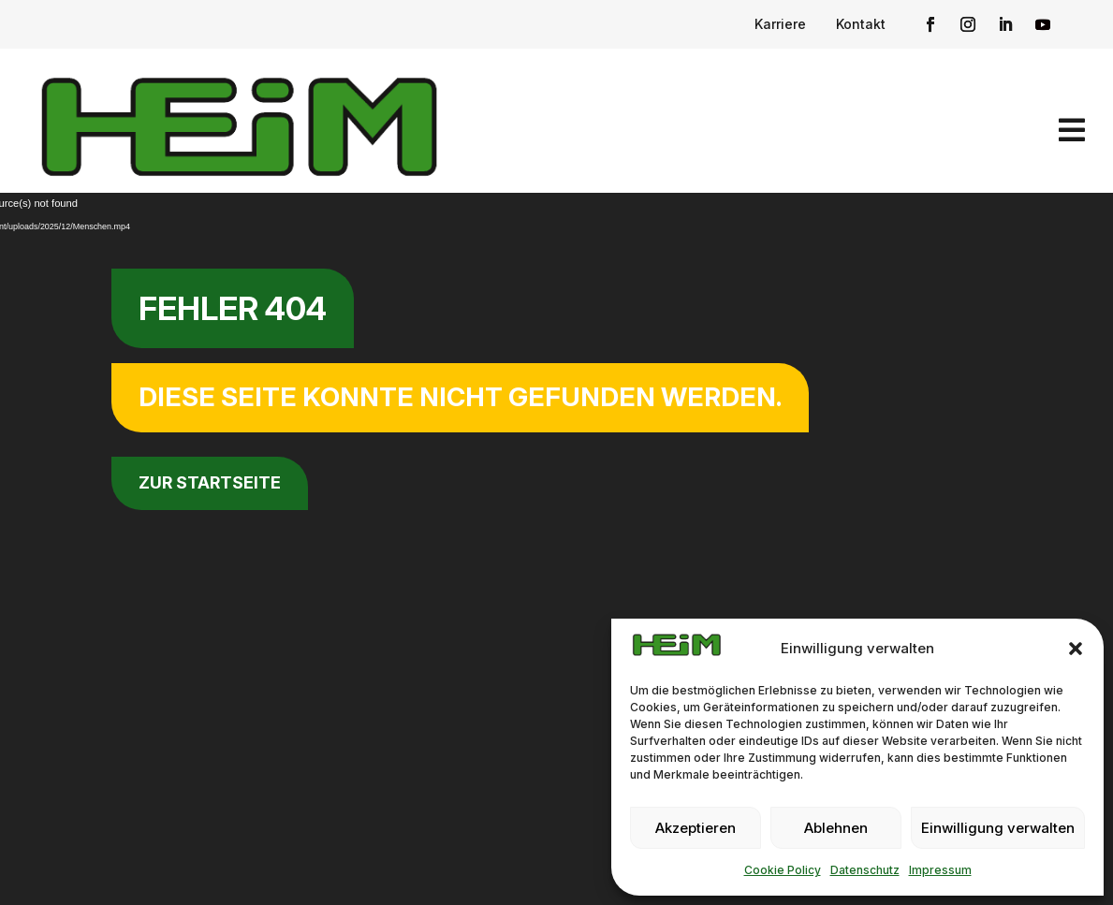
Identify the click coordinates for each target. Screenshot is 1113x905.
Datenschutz (865, 870)
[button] (1075, 648)
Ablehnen (836, 828)
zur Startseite (210, 482)
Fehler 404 (233, 308)
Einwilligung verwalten (998, 828)
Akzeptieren (695, 828)
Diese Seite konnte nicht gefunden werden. (460, 397)
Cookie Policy (782, 870)
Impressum (940, 870)
